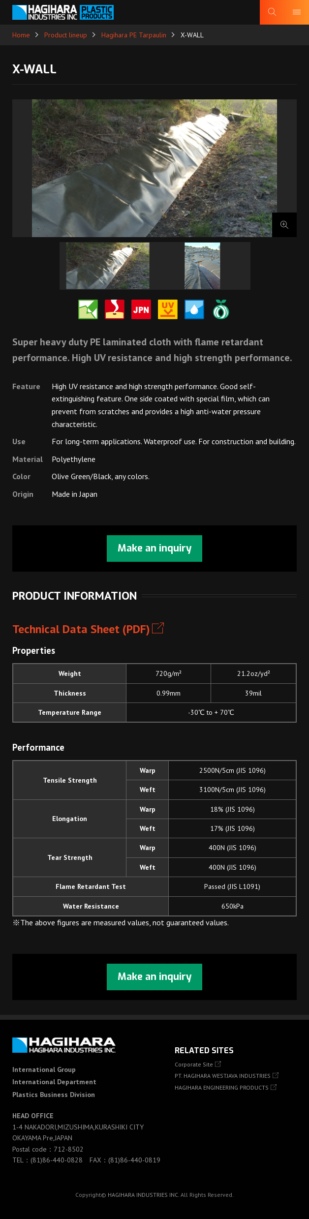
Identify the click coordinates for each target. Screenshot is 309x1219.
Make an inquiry (154, 548)
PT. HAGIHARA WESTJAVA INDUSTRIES (223, 1075)
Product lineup (65, 34)
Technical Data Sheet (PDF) (81, 629)
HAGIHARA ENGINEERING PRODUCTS (222, 1087)
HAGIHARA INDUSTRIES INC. (143, 1194)
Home (21, 34)
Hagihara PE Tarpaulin (133, 34)
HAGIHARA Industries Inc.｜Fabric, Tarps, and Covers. (63, 12)
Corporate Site (194, 1064)
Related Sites (204, 1050)
